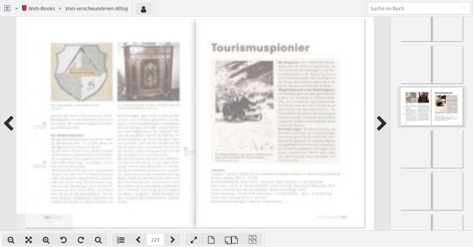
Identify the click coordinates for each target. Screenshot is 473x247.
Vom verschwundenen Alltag (96, 8)
